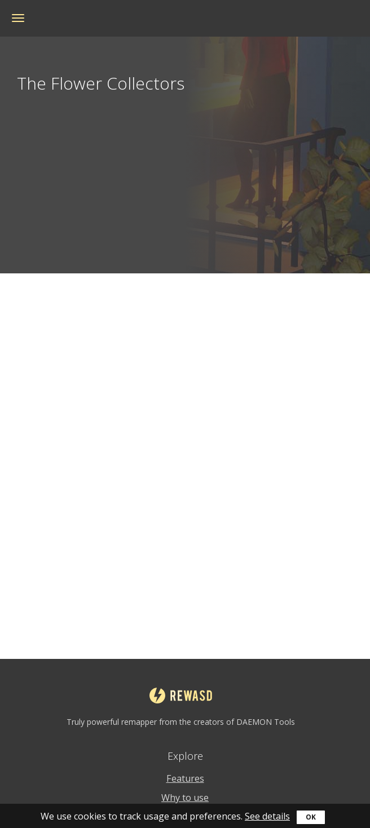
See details (267, 816)
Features (185, 778)
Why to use (185, 797)
